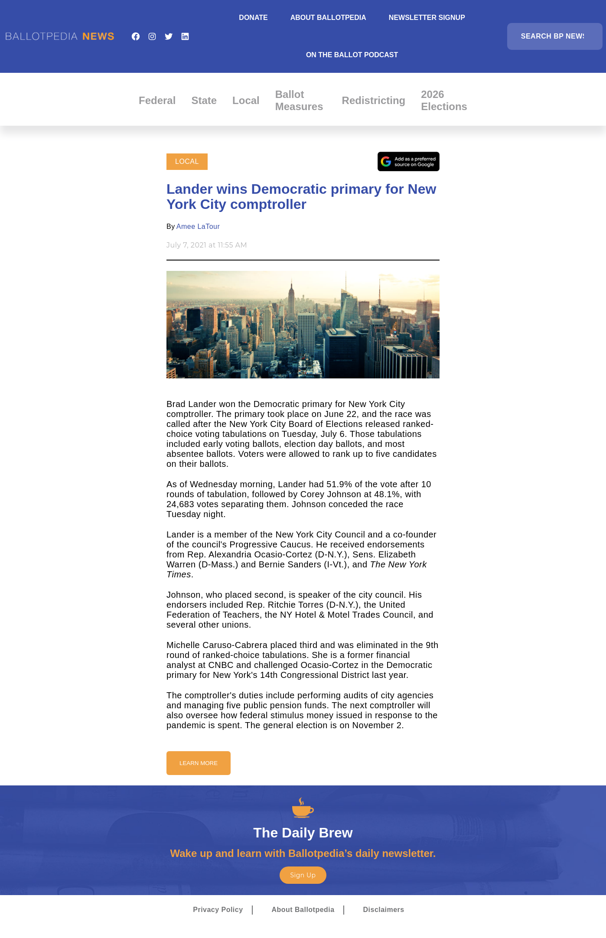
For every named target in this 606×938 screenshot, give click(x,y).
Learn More (198, 763)
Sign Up (303, 875)
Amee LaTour (198, 226)
